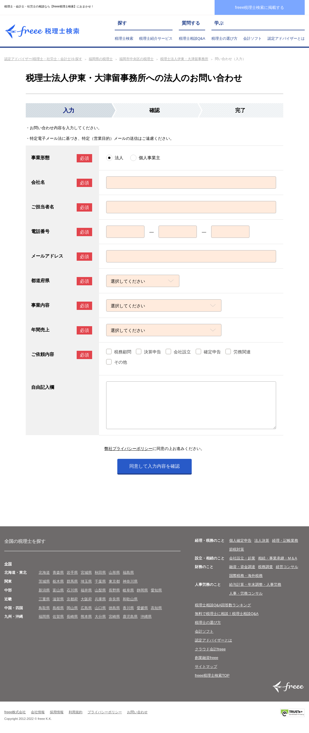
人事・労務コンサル (246, 593)
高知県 (156, 608)
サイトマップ (206, 666)
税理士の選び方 (224, 38)
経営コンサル (287, 567)
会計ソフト (252, 38)
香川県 (128, 608)
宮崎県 (114, 616)
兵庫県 (100, 599)
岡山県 (72, 608)
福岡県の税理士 (101, 59)
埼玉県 (86, 581)
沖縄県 (146, 616)
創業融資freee (206, 658)
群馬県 (72, 581)
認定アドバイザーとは (286, 38)
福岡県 (44, 616)
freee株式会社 (15, 712)
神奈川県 (130, 581)
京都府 (72, 599)
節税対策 (236, 549)
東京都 (114, 581)
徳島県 (114, 608)
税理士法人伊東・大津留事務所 (184, 59)
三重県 (44, 599)
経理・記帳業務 (285, 540)
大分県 (100, 616)
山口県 (100, 608)
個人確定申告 (240, 540)
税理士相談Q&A (192, 38)
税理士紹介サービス (156, 38)
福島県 (128, 572)
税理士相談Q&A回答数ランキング (223, 605)
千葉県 (100, 581)
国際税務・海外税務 (246, 575)
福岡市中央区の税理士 (136, 59)
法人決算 (261, 540)
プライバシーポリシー (105, 712)
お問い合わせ (137, 712)
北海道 (44, 572)
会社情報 (38, 712)
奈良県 (114, 599)
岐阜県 (128, 590)
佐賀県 (58, 616)
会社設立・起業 (242, 558)
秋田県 (100, 572)
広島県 (86, 608)
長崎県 (72, 616)
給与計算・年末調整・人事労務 (255, 584)
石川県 (72, 590)
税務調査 (265, 567)
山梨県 (100, 590)
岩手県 (72, 572)
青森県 (58, 572)
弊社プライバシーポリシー (128, 448)
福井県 (86, 590)
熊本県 (86, 616)
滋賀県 (58, 599)
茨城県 (44, 581)
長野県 (114, 590)
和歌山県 (130, 599)
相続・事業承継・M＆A (277, 558)
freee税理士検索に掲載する (259, 7)
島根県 (58, 608)
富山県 (58, 590)
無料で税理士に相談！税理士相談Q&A (226, 614)
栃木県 (58, 581)
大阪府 (86, 599)
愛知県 (156, 590)
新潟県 (44, 590)
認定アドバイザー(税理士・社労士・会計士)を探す (43, 59)
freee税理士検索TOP (212, 675)
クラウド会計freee (210, 649)
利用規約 (75, 712)
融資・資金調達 (242, 567)
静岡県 (142, 590)
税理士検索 (124, 38)
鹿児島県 (130, 616)
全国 (8, 564)
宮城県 (86, 572)
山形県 (114, 572)
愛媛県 (142, 608)
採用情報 (57, 712)
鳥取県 (44, 608)
